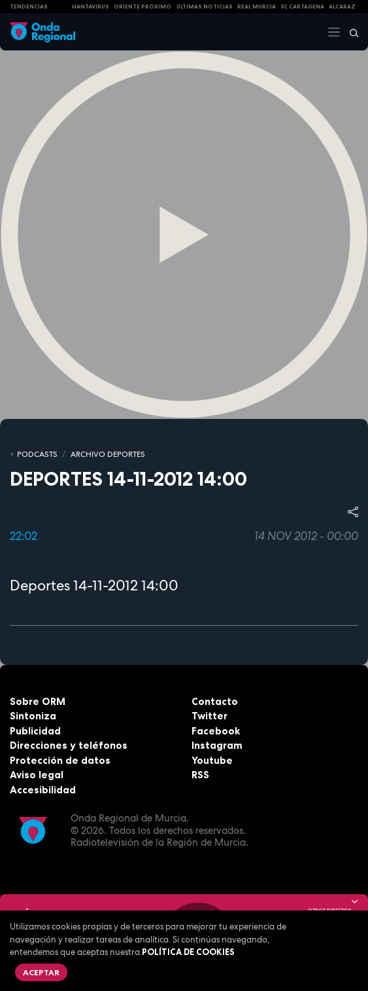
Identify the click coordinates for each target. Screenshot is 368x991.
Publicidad (35, 731)
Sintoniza (33, 716)
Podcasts (37, 454)
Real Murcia (256, 6)
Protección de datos (60, 760)
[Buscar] (349, 32)
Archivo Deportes (108, 454)
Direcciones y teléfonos (68, 745)
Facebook (216, 731)
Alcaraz (342, 6)
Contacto (215, 701)
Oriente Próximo (142, 6)
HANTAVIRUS (90, 6)
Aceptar (41, 972)
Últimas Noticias (204, 6)
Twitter (209, 716)
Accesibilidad (43, 790)
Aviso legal (36, 774)
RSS (200, 774)
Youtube (212, 760)
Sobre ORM (37, 701)
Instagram (217, 745)
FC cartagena (302, 6)
